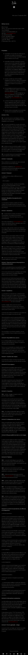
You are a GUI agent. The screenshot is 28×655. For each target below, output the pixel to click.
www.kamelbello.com (11, 33)
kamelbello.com (18, 166)
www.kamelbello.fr (9, 475)
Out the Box (16, 651)
